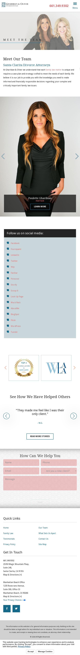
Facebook (15, 243)
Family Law (8, 533)
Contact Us (43, 539)
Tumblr (14, 332)
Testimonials (9, 539)
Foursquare (16, 249)
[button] (75, 6)
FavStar (14, 273)
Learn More (40, 206)
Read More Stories (40, 436)
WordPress (16, 326)
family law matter (54, 70)
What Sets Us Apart (47, 533)
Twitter (14, 261)
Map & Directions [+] (12, 575)
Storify (14, 285)
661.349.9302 (59, 6)
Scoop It (14, 291)
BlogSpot (15, 314)
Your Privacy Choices (14, 600)
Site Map (42, 544)
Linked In (15, 255)
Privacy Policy (9, 544)
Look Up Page (17, 296)
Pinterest (15, 279)
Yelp (12, 267)
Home (6, 528)
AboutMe (15, 308)
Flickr (13, 320)
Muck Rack (15, 302)
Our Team (43, 528)
